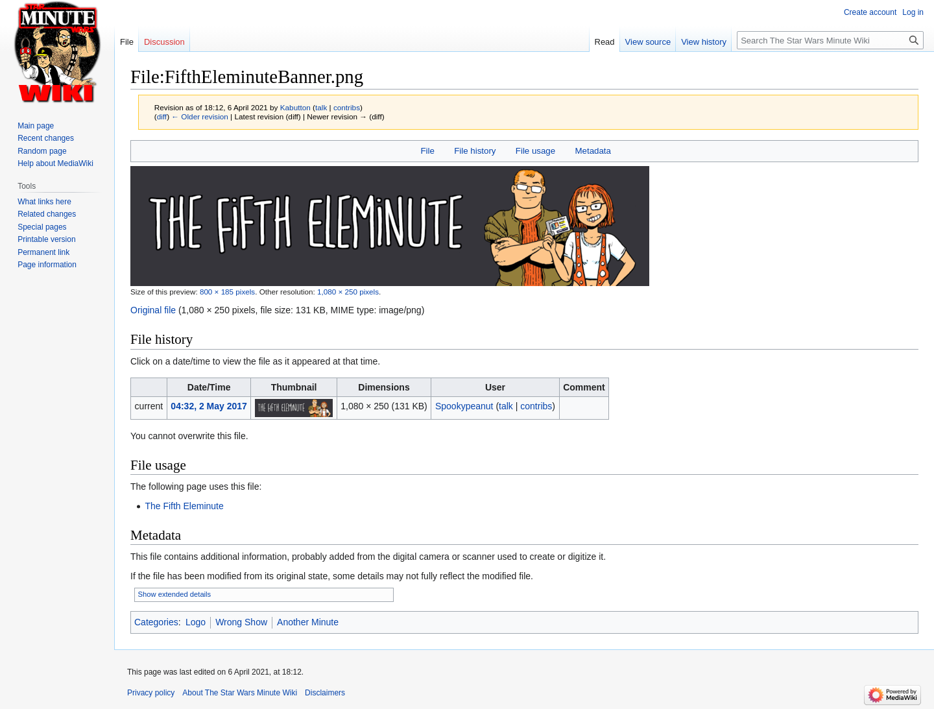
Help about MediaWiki (55, 163)
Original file (153, 310)
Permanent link (43, 252)
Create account (870, 12)
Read (605, 42)
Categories (156, 622)
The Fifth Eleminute (184, 506)
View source (648, 42)
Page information (47, 264)
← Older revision (199, 116)
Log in (913, 12)
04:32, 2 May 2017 (209, 406)
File (427, 151)
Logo (196, 622)
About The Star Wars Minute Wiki (239, 692)
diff (162, 116)
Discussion (164, 42)
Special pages (42, 227)
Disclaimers (325, 692)
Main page (36, 125)
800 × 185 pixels (227, 291)
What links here (44, 201)
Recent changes (46, 138)
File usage (535, 151)
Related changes (47, 214)
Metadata (592, 151)
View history (703, 42)
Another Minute (308, 622)
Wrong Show (241, 622)
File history (475, 151)
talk (321, 107)
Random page (42, 151)
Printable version (46, 239)
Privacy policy (150, 692)
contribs (346, 107)
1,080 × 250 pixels (348, 291)
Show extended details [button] (174, 594)
